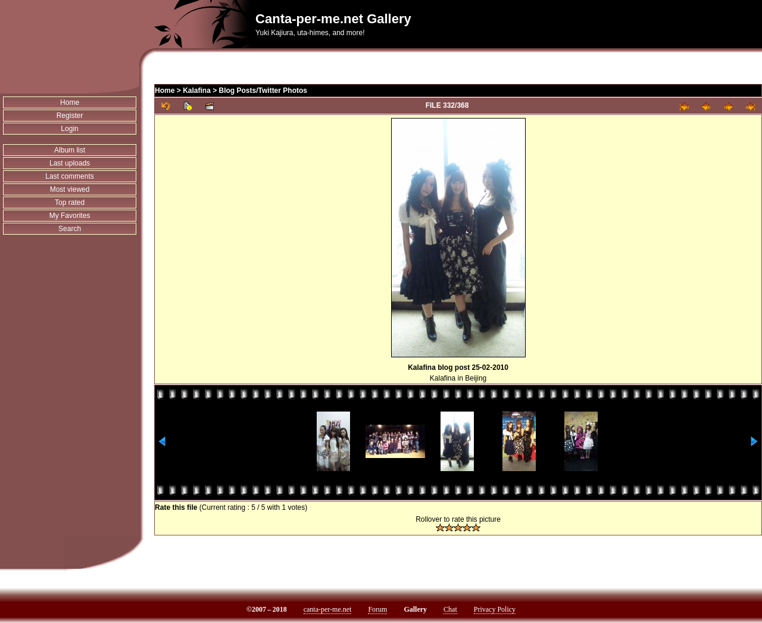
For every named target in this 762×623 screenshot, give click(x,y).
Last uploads (69, 163)
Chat (450, 609)
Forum (377, 609)
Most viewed (70, 189)
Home (69, 102)
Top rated (70, 202)
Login (69, 128)
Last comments (69, 176)
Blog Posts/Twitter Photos (263, 90)
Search (69, 229)
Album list (69, 150)
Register (70, 115)
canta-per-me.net (328, 609)
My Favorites (69, 215)
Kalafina (197, 90)
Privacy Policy (495, 609)
